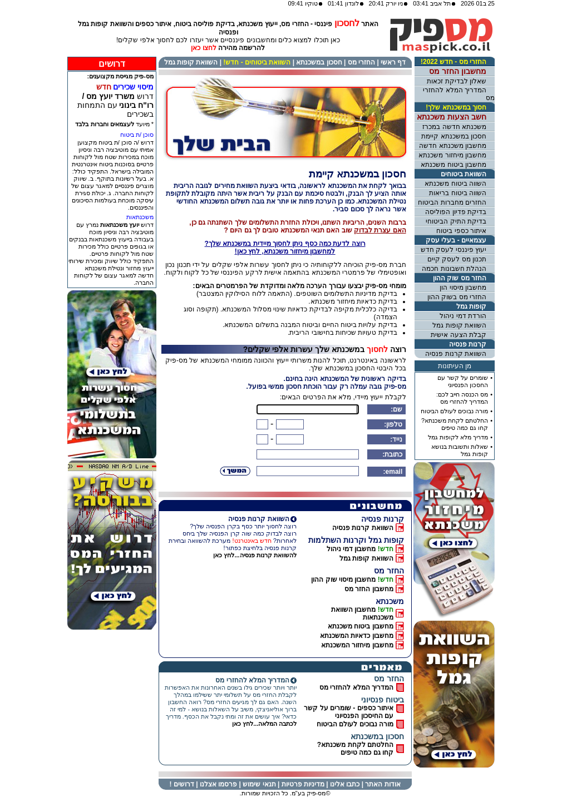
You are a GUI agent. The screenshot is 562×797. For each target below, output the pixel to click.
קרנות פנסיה (467, 344)
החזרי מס (361, 62)
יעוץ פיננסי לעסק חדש (453, 250)
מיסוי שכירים (133, 86)
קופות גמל (471, 306)
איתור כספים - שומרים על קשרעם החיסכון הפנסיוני (348, 712)
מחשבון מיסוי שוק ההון (343, 579)
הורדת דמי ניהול (463, 316)
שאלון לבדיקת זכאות (456, 81)
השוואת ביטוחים (463, 174)
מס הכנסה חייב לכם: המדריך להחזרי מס (462, 398)
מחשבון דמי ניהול (351, 549)
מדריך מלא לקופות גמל (458, 437)
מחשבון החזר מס (368, 589)
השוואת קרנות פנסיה (362, 528)
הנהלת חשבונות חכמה (454, 269)
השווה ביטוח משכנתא (455, 183)
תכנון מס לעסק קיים (456, 259)
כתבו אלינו (344, 784)
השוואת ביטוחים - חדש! (256, 62)
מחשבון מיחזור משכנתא (452, 155)
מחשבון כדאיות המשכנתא (356, 636)
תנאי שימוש (259, 784)
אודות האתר (382, 784)
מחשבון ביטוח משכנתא (360, 626)
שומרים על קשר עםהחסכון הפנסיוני (462, 381)
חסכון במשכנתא (319, 62)
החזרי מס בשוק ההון (456, 297)
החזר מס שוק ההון (459, 278)
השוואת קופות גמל (191, 62)
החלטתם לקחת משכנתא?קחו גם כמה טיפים (454, 424)
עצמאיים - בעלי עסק (456, 240)
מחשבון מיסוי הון (463, 287)
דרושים (111, 63)
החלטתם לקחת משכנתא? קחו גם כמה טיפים (355, 748)
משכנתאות (140, 217)
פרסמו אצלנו (218, 784)
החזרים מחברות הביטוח (452, 202)
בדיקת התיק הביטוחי (456, 221)
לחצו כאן (203, 48)
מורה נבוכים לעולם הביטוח (355, 724)
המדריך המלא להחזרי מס (356, 687)
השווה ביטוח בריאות (457, 193)
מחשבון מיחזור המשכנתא (357, 645)
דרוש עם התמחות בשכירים (115, 105)
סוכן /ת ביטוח (137, 134)
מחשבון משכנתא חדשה (452, 146)
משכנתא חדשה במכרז (454, 127)
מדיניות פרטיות (303, 784)
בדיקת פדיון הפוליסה (455, 212)
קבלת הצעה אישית (458, 335)
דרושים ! (181, 784)
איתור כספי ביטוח (461, 231)
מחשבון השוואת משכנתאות (362, 613)
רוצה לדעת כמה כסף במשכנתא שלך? (285, 247)
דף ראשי (393, 62)
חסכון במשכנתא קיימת (453, 136)
